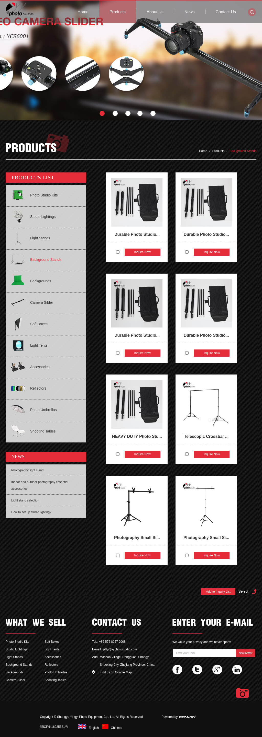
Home (83, 12)
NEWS (18, 456)
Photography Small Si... (137, 537)
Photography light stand (27, 470)
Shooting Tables (55, 680)
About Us (155, 12)
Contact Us (226, 12)
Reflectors (51, 664)
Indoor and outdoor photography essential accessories (39, 485)
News (189, 12)
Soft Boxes (52, 642)
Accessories (53, 657)
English (88, 728)
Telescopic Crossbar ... (206, 436)
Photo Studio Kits (17, 642)
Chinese (111, 728)
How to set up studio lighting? (31, 512)
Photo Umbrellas (56, 672)
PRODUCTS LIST (33, 177)
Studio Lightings (16, 649)
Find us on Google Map (116, 672)
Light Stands (14, 657)
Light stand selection (25, 500)
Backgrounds (15, 672)
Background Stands (243, 151)
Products (118, 12)
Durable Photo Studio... (137, 234)
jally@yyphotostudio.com (120, 649)
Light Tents (52, 649)
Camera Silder (15, 680)
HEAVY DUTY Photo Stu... (137, 436)
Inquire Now (142, 252)
